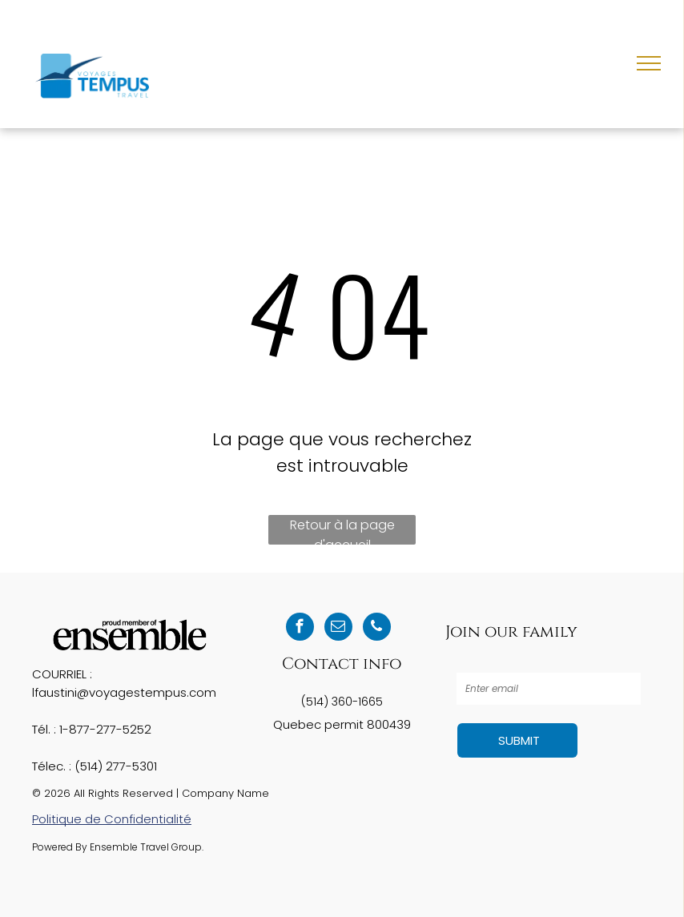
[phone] (377, 629)
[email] (338, 629)
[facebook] (300, 629)
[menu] (649, 63)
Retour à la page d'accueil (342, 530)
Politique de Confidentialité (111, 818)
